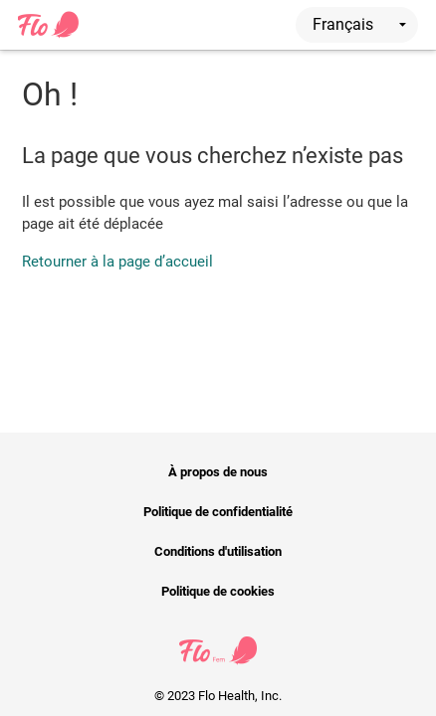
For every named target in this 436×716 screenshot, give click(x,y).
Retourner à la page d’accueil (117, 261)
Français (359, 24)
